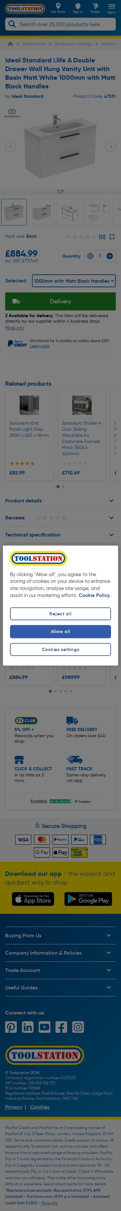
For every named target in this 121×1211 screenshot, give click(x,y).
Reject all (60, 614)
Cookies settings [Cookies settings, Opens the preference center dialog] (60, 649)
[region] (60, 605)
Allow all (60, 632)
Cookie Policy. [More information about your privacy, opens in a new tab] (95, 596)
